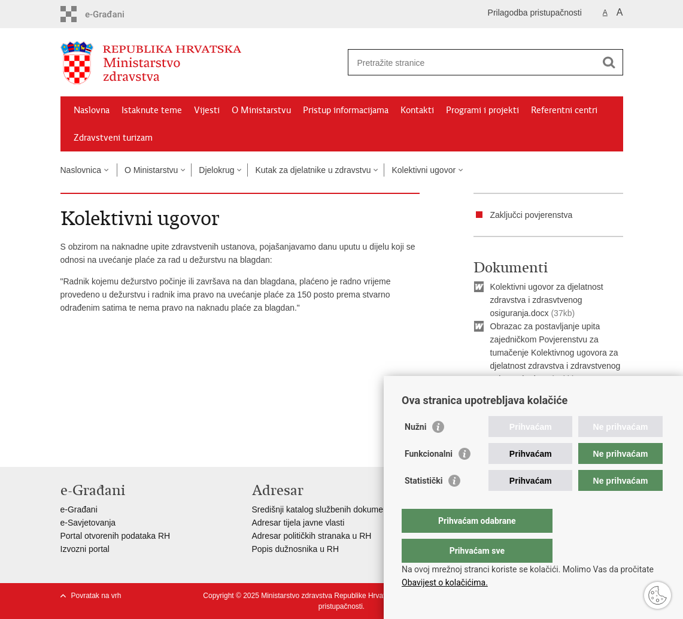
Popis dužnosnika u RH (295, 549)
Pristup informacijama (345, 110)
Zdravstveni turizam (113, 137)
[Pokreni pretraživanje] (609, 62)
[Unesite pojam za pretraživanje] (472, 62)
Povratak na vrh (96, 595)
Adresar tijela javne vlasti (298, 522)
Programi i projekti (482, 110)
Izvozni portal (85, 549)
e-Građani (79, 509)
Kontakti (417, 110)
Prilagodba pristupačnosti (535, 12)
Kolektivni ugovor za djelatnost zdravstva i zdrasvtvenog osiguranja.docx (546, 300)
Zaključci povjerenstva (531, 215)
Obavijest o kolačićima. (445, 582)
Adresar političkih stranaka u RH (312, 536)
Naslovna (92, 110)
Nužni (415, 451)
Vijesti (207, 110)
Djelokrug (216, 170)
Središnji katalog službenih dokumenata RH (333, 509)
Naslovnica (80, 170)
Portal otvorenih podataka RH (115, 536)
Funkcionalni (429, 478)
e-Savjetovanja (88, 522)
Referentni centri (564, 110)
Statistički (423, 504)
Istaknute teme (152, 110)
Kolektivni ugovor (423, 170)
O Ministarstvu (261, 110)
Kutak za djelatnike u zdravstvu (313, 170)
